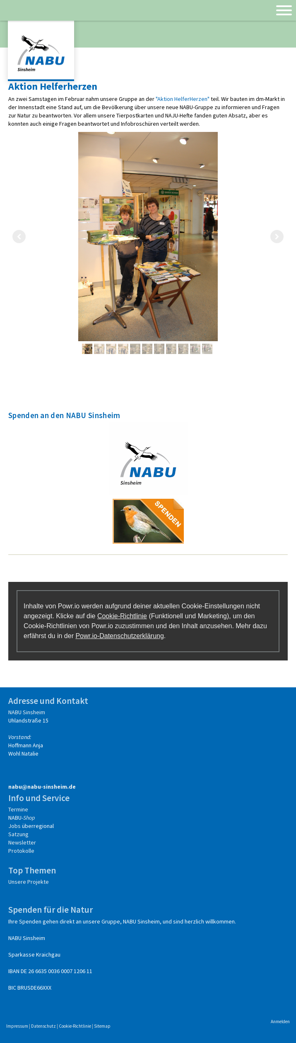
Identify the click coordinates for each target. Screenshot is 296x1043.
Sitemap (102, 1026)
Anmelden (280, 1021)
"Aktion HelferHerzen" (182, 99)
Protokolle (21, 850)
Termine (18, 809)
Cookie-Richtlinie (122, 616)
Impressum (17, 1026)
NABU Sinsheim (26, 712)
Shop (29, 817)
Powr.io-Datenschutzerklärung (119, 635)
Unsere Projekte (28, 881)
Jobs (14, 826)
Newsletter (22, 842)
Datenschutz (43, 1026)
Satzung (18, 834)
